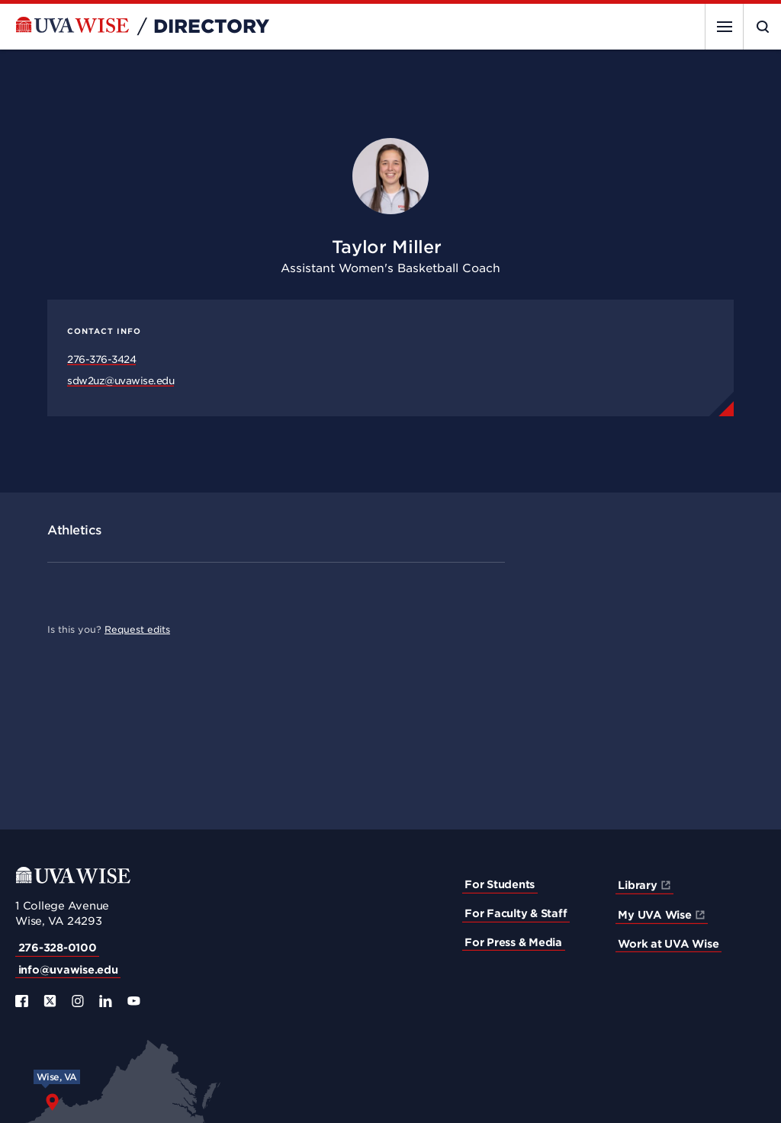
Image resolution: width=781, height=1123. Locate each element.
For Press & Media (513, 942)
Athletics (74, 530)
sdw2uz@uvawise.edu (120, 381)
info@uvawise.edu (68, 970)
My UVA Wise (654, 915)
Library (637, 885)
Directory (211, 27)
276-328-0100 (57, 948)
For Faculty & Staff (515, 913)
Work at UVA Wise (668, 944)
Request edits (137, 629)
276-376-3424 (101, 359)
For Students (499, 884)
